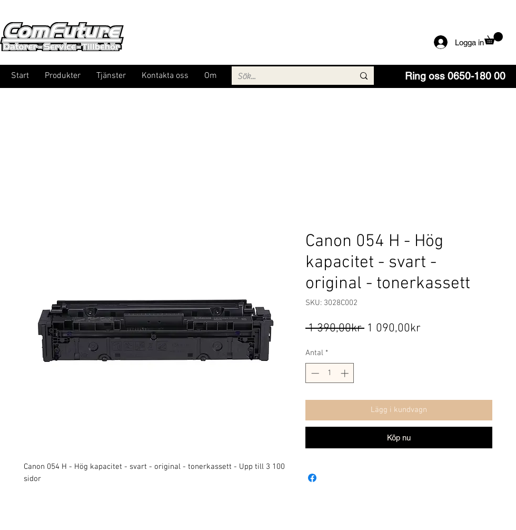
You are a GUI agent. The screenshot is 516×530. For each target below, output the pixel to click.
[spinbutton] (330, 373)
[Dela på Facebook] (312, 478)
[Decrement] (314, 373)
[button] (493, 38)
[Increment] (346, 373)
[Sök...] (287, 76)
